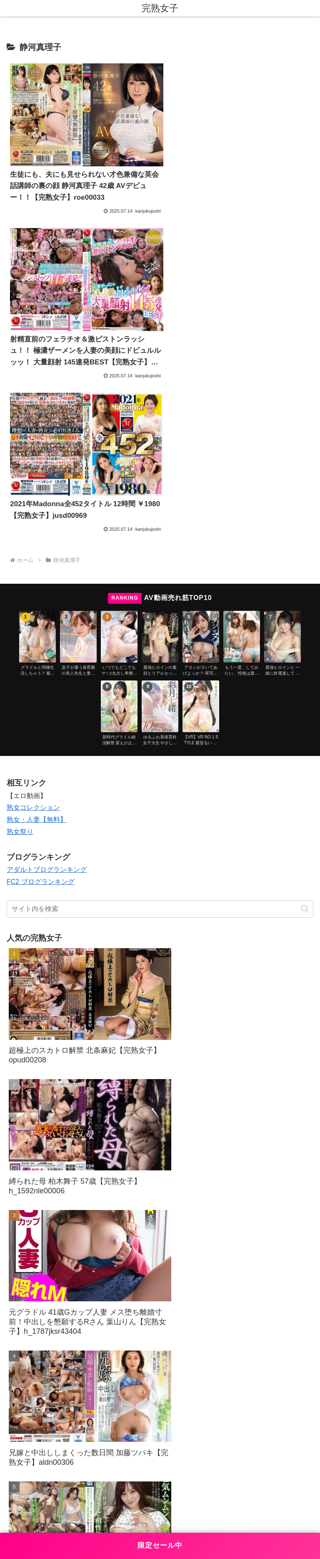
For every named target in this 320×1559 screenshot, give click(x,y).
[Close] (47, 1523)
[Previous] (10, 1517)
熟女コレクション (33, 631)
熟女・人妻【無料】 (37, 643)
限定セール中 (160, 1545)
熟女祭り (20, 655)
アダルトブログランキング (47, 693)
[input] (160, 732)
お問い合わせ (81, 1475)
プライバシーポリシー (238, 1475)
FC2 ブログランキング (41, 705)
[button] (305, 732)
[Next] (30, 1517)
